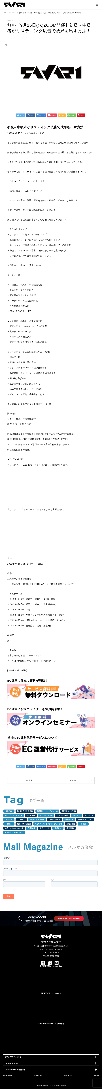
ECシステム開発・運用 (51, 1015)
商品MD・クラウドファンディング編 (48, 824)
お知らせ (51, 1026)
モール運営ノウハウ (85, 820)
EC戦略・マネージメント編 (47, 811)
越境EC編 (70, 828)
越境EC (58, 828)
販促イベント (45, 828)
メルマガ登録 (51, 1045)
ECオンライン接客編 (25, 811)
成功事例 (51, 1034)
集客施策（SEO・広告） (14, 832)
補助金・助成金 (51, 1042)
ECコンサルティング (51, 1001)
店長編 (83, 824)
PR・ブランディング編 (13, 815)
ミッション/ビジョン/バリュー (51, 969)
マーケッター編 (54, 820)
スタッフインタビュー (51, 982)
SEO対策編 (30, 815)
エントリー (51, 985)
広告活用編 (71, 824)
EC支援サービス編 (69, 811)
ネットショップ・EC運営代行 (51, 999)
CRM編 (9, 811)
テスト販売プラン (51, 1004)
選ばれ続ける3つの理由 (51, 996)
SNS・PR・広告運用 (51, 1007)
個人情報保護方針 (51, 988)
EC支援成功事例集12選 (51, 1037)
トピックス (89, 815)
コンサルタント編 (46, 815)
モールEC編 (68, 820)
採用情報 (51, 980)
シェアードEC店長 (51, 1018)
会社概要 (51, 974)
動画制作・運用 (51, 1013)
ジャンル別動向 (63, 815)
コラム (51, 1032)
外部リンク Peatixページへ (45, 661)
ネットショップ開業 (36, 820)
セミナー (76, 815)
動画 (9, 824)
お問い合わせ (51, 1047)
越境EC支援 (51, 1021)
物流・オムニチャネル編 (14, 828)
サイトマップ (51, 991)
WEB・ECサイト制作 (51, 1010)
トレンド (9, 820)
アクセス (51, 977)
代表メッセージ (51, 971)
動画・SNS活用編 (24, 824)
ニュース (21, 820)
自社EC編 (31, 828)
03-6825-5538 (39, 918)
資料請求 (51, 1050)
